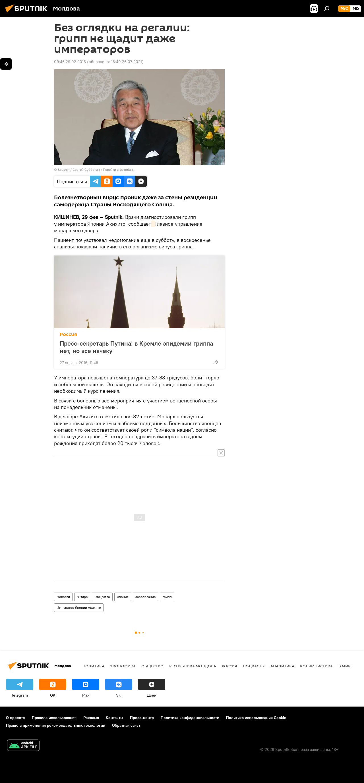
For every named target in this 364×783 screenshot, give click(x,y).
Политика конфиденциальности (190, 717)
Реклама (91, 717)
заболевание (145, 597)
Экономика (123, 665)
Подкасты (254, 665)
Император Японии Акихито (79, 607)
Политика (93, 665)
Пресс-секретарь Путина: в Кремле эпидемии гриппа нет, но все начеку (136, 347)
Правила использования (54, 717)
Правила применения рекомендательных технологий (55, 725)
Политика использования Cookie (256, 717)
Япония (123, 597)
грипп (167, 597)
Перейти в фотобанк (119, 169)
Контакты (114, 717)
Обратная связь (126, 725)
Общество (102, 597)
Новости (63, 597)
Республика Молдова (192, 665)
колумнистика (316, 665)
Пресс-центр (142, 717)
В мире (82, 597)
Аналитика (282, 665)
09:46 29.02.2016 (70, 61)
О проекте (15, 717)
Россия (68, 334)
